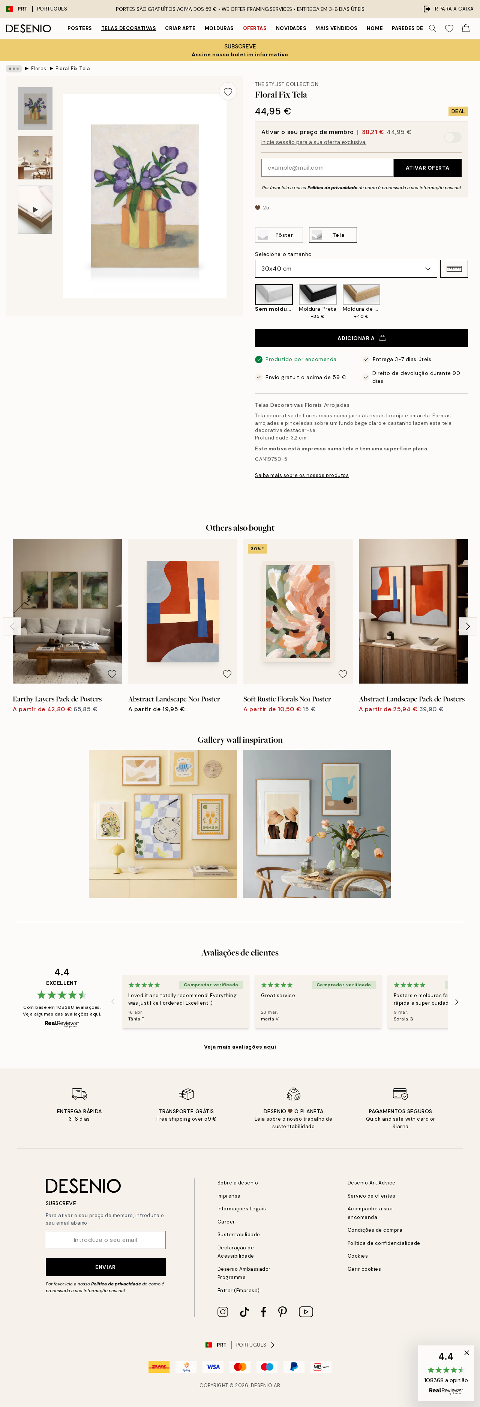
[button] (454, 269)
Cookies (358, 1256)
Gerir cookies (364, 1269)
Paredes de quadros (421, 28)
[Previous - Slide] (12, 626)
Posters (80, 28)
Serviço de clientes (372, 1196)
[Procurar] (432, 28)
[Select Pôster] (279, 235)
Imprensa (229, 1196)
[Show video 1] (35, 210)
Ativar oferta (428, 167)
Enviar (105, 1267)
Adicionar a (361, 338)
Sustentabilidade (239, 1234)
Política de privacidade (332, 188)
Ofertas (255, 28)
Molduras (219, 28)
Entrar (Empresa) (239, 1290)
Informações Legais (242, 1208)
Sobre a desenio (238, 1183)
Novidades (291, 28)
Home (375, 28)
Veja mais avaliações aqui (240, 1046)
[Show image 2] (35, 157)
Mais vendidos (336, 28)
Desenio (262, 1385)
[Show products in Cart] (466, 29)
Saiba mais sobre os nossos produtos (302, 475)
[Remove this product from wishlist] (228, 91)
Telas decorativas (128, 28)
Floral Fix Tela (73, 68)
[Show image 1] (35, 108)
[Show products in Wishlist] (449, 29)
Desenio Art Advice (372, 1183)
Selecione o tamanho (283, 254)
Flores (38, 68)
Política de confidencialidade (384, 1243)
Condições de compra (375, 1230)
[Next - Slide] (468, 626)
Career (226, 1222)
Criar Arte (180, 28)
